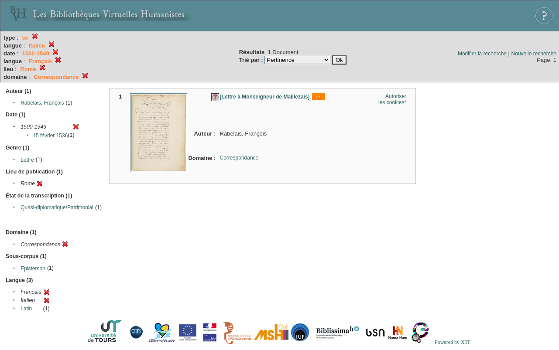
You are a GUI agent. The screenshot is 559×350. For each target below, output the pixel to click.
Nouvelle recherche (533, 54)
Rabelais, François (42, 103)
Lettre (27, 160)
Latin (26, 309)
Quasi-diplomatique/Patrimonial (57, 207)
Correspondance (239, 158)
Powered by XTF (453, 342)
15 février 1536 (50, 136)
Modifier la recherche (482, 54)
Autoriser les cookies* (392, 99)
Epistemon (33, 268)
